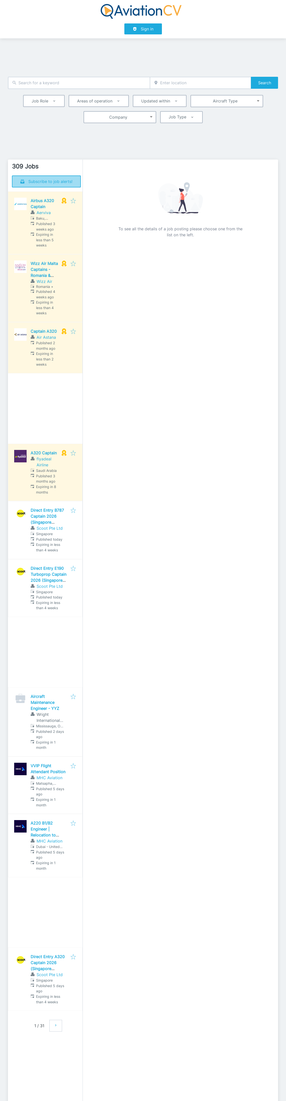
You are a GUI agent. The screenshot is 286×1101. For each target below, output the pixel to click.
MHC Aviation (49, 777)
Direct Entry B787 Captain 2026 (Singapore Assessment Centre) (47, 522)
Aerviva (44, 212)
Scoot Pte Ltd (50, 528)
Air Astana (46, 337)
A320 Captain (44, 452)
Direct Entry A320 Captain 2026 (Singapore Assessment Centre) (48, 968)
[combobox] (79, 83)
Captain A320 (44, 331)
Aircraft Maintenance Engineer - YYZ (45, 702)
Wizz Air (44, 281)
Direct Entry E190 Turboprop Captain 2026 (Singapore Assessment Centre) (48, 580)
